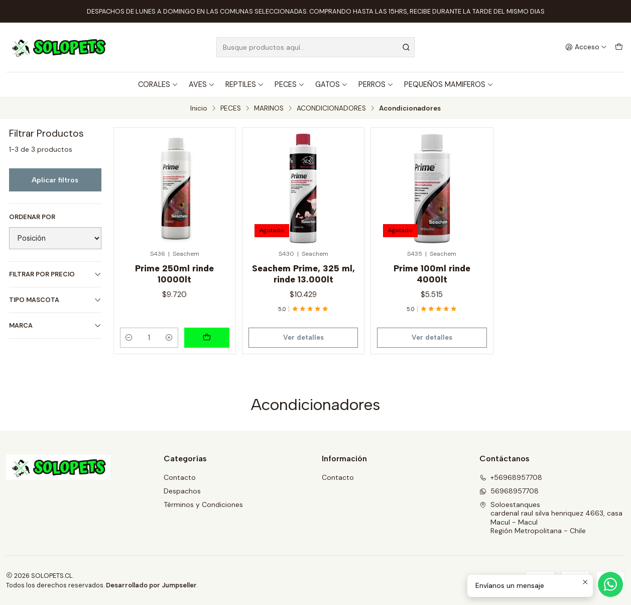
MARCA (55, 325)
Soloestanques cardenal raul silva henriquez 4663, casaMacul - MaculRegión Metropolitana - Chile (550, 518)
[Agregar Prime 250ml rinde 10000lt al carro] (206, 338)
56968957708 (509, 490)
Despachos (182, 490)
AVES (202, 84)
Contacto (180, 477)
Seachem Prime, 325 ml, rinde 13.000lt (303, 273)
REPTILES (244, 84)
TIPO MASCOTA (55, 299)
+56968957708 (510, 477)
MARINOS (269, 108)
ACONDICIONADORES (331, 108)
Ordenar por (32, 217)
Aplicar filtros (55, 179)
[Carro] (619, 47)
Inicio (198, 108)
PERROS (376, 84)
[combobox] (315, 47)
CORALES (158, 84)
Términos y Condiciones (203, 504)
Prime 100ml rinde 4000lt (432, 273)
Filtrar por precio (55, 274)
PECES (290, 84)
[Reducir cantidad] (129, 337)
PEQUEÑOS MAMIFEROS (448, 84)
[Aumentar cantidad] (169, 337)
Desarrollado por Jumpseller (151, 585)
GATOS (331, 84)
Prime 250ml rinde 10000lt (174, 273)
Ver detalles (303, 337)
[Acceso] (586, 47)
